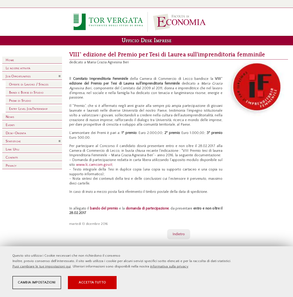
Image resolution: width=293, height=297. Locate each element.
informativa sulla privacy (169, 267)
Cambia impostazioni (48, 283)
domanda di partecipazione (147, 208)
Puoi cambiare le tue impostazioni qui (41, 267)
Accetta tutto (129, 283)
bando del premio (104, 208)
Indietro (179, 234)
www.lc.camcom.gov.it (94, 165)
